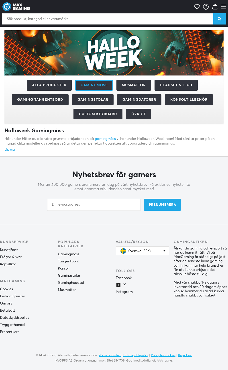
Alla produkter (49, 85)
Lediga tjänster (12, 296)
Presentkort (9, 332)
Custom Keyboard (98, 114)
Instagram (124, 292)
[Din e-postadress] (94, 205)
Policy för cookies (163, 355)
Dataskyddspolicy (14, 317)
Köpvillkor (8, 264)
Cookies (6, 289)
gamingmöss (105, 139)
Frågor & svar (11, 257)
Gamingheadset (71, 282)
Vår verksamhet (110, 355)
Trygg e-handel (12, 325)
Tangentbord (68, 261)
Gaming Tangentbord (40, 99)
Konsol (63, 268)
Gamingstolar (92, 99)
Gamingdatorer (139, 99)
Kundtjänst (9, 250)
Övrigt (138, 114)
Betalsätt (7, 310)
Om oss (6, 303)
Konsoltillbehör (189, 99)
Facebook (124, 278)
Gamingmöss (68, 254)
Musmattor (134, 85)
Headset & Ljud (176, 85)
